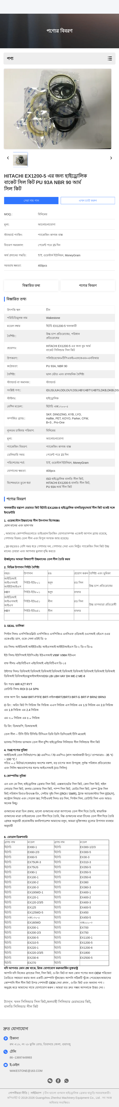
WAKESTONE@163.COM (26, 1070)
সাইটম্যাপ (36, 1093)
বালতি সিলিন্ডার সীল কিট (21, 1006)
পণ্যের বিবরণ (87, 285)
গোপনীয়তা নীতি (18, 1093)
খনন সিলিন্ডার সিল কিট (30, 1001)
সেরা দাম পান (37, 200)
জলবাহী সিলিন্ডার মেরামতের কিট (68, 1001)
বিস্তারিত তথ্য (31, 285)
